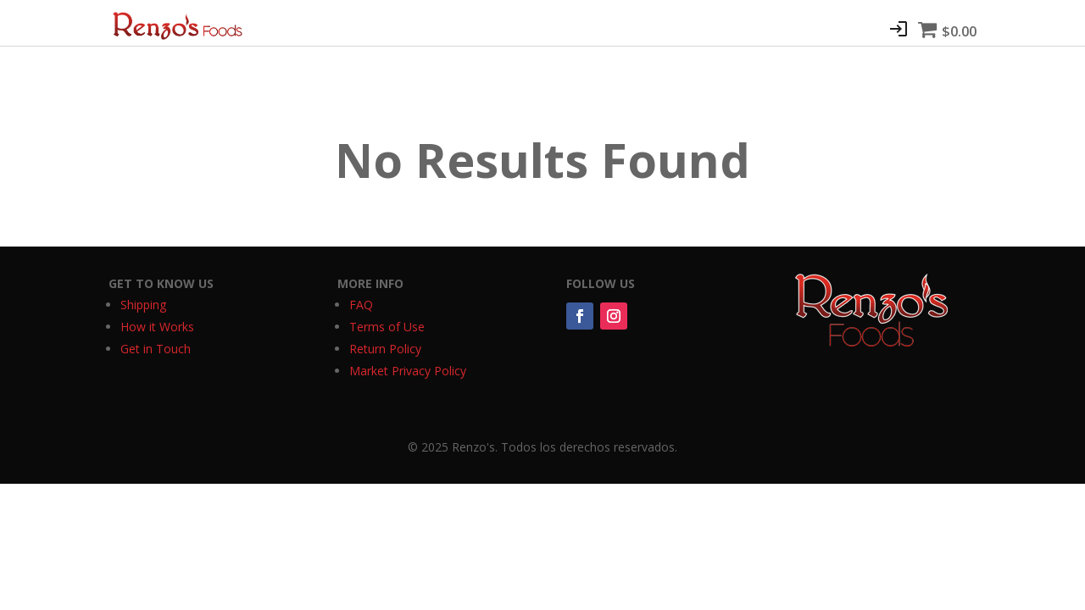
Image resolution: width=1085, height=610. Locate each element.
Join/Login (898, 29)
